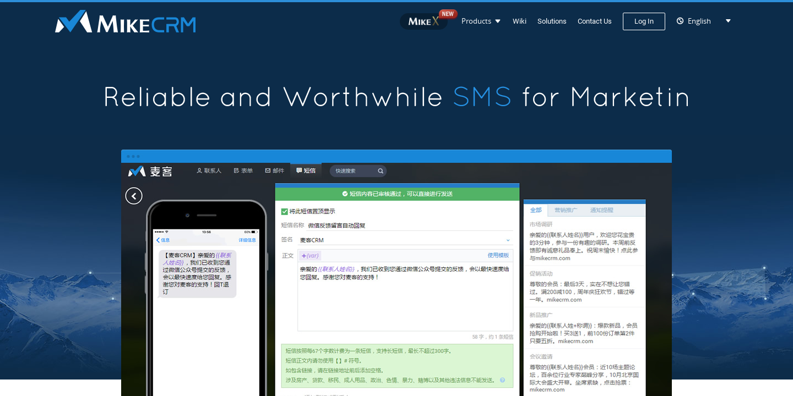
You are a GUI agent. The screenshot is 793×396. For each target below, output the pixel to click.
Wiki (519, 21)
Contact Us (595, 21)
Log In (644, 21)
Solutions (552, 21)
